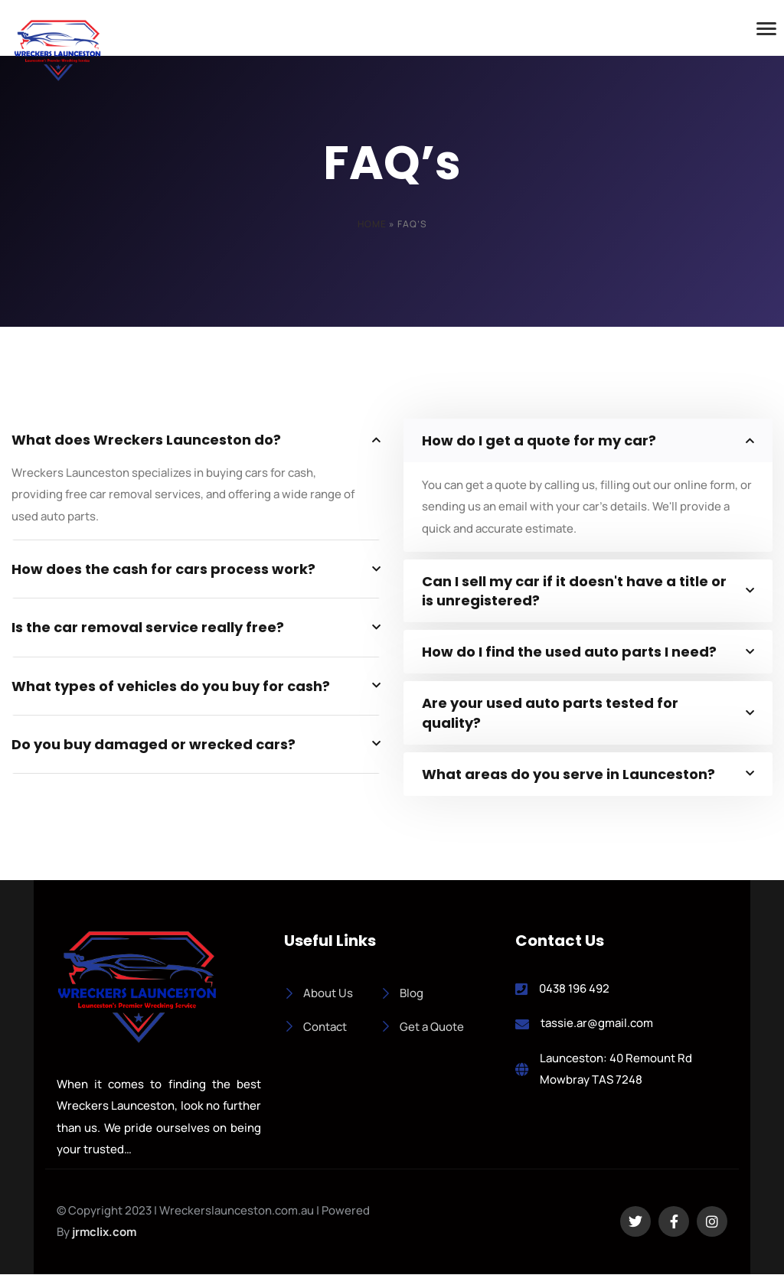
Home (372, 223)
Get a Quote (422, 1027)
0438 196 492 (574, 988)
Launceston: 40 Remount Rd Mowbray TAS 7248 (616, 1069)
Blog (402, 993)
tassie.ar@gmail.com (597, 1024)
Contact (315, 1027)
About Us (318, 993)
